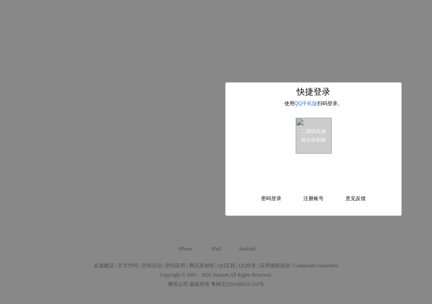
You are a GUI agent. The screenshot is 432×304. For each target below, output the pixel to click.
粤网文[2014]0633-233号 (237, 284)
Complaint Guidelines (316, 266)
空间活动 (151, 266)
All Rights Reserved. (251, 275)
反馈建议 (104, 266)
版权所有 (199, 284)
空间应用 (175, 266)
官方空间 (128, 266)
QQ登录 (247, 266)
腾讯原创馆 (201, 266)
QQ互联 (226, 266)
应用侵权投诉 (275, 266)
